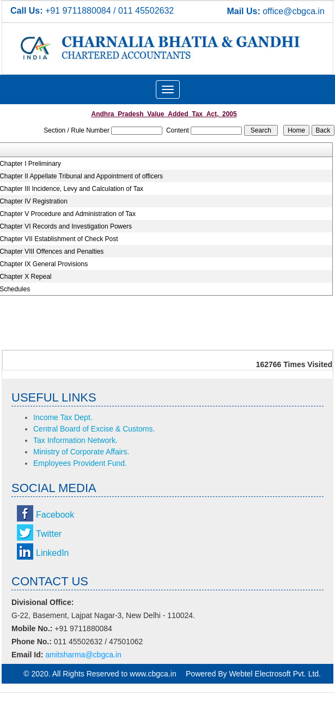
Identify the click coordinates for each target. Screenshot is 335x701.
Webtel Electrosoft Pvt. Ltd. (275, 673)
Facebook (55, 514)
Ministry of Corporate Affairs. (81, 451)
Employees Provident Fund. (80, 463)
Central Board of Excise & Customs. (94, 428)
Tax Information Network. (75, 440)
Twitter (49, 533)
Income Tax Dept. (63, 417)
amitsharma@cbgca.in (83, 654)
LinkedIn (52, 553)
